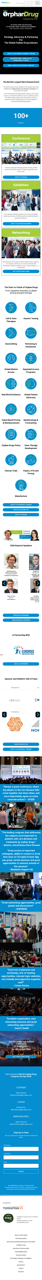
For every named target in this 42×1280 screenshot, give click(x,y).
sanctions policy (21, 1255)
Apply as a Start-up (21, 510)
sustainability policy (21, 1252)
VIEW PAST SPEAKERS (21, 615)
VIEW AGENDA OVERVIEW (21, 620)
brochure (21, 1271)
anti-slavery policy (21, 1238)
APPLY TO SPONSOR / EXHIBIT (21, 749)
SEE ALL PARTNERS (21, 664)
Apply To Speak (21, 514)
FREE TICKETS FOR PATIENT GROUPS (21, 65)
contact (21, 1268)
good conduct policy (21, 1235)
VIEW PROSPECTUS (21, 744)
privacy (21, 1261)
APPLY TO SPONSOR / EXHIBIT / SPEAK (21, 53)
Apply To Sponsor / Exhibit (21, 505)
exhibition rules (21, 1245)
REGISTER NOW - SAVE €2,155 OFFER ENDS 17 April (21, 59)
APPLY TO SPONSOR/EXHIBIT (21, 224)
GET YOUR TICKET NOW (21, 271)
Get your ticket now (21, 1056)
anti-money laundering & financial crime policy (21, 1242)
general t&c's (21, 1265)
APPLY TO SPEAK (21, 177)
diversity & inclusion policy (21, 1248)
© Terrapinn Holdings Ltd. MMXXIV (21, 1258)
